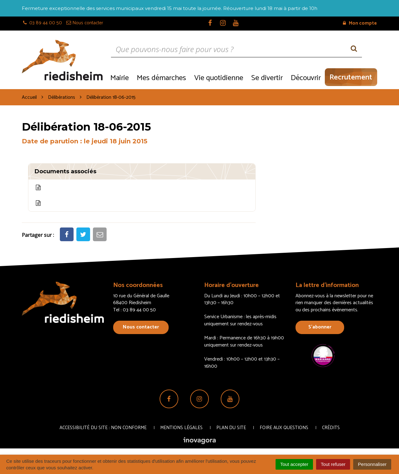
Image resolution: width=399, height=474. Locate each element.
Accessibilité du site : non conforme (103, 428)
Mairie (119, 78)
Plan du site (231, 428)
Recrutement (350, 77)
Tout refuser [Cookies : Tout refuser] (333, 464)
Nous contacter (141, 327)
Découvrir (306, 78)
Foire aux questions (284, 428)
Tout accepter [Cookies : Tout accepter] (294, 464)
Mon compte (360, 23)
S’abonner (319, 327)
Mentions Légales (181, 428)
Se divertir (267, 78)
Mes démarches (161, 78)
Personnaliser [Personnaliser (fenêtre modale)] (372, 464)
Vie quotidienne (218, 78)
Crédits (331, 428)
